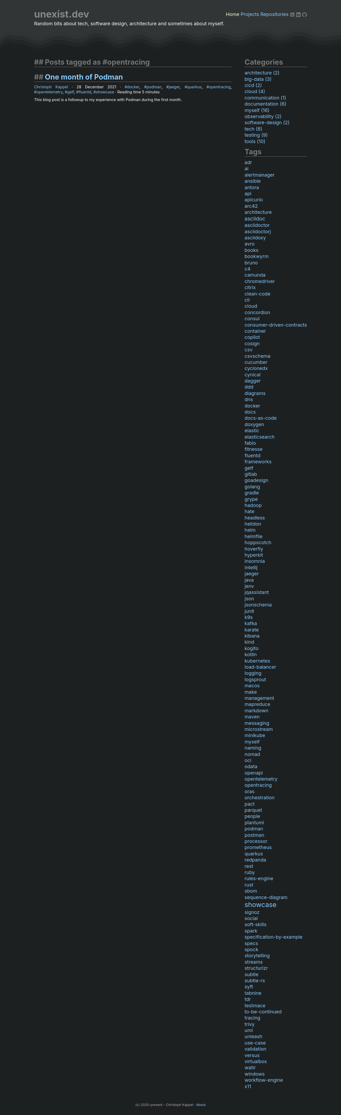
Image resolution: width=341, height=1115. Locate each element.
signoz (252, 912)
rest (249, 866)
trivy (249, 1024)
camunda (255, 275)
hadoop (253, 505)
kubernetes (257, 661)
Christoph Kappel (51, 87)
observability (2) (263, 116)
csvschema (257, 356)
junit (249, 611)
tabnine (253, 993)
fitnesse (254, 449)
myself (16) (257, 110)
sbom (251, 891)
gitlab (251, 474)
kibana (252, 636)
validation (255, 1049)
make (251, 692)
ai (246, 168)
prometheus (258, 847)
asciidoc (255, 218)
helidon (253, 524)
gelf (70, 92)
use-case (255, 1043)
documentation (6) (265, 104)
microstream (259, 729)
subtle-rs (255, 980)
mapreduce (257, 704)
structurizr (256, 968)
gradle (252, 493)
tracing (252, 1018)
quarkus (194, 87)
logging (253, 673)
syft (249, 986)
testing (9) (256, 135)
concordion (257, 312)
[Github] (304, 14)
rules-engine (259, 878)
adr (248, 162)
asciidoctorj (258, 231)
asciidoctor (257, 225)
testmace (255, 1005)
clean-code (257, 294)
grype (251, 499)
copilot (252, 337)
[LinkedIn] (299, 14)
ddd (249, 387)
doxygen (254, 424)
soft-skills (255, 924)
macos (252, 685)
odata (251, 766)
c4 (247, 269)
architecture (258, 212)
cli (247, 300)
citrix (250, 287)
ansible (253, 181)
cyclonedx (256, 368)
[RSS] (293, 14)
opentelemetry (49, 92)
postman (254, 835)
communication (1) (265, 98)
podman (154, 87)
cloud (251, 306)
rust (249, 885)
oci (248, 760)
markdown (256, 710)
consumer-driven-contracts (276, 325)
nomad (252, 754)
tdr (248, 999)
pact (249, 804)
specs (251, 943)
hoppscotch (258, 542)
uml (249, 1030)
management (259, 698)
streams (254, 962)
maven (252, 716)
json (249, 598)
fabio (250, 443)
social (251, 918)
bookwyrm (257, 256)
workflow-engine (264, 1080)
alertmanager (260, 175)
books (251, 250)
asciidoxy (255, 237)
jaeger (174, 87)
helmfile (253, 536)
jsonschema (258, 605)
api (248, 193)
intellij (251, 567)
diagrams (255, 393)
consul (252, 318)
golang (252, 486)
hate (249, 511)
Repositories (275, 14)
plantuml (254, 822)
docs (250, 412)
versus (252, 1055)
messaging (257, 723)
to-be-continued (263, 1011)
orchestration (260, 797)
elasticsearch (260, 437)
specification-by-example (273, 937)
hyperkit (254, 555)
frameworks (258, 461)
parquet (253, 810)
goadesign (256, 480)
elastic (252, 430)
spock (251, 949)
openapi (254, 773)
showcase (105, 92)
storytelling (257, 955)
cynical (253, 374)
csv (249, 349)
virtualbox (256, 1061)
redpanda (255, 860)
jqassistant (257, 592)
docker (133, 87)
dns (249, 399)
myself (252, 741)
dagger (253, 381)
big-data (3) (258, 79)
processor (256, 841)
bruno (251, 262)
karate (252, 630)
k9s (249, 617)
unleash (253, 1036)
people (252, 816)
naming (253, 748)
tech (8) (253, 129)
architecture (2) (262, 73)
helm (250, 530)
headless (255, 518)
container (255, 331)
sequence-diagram (266, 897)
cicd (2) (253, 85)
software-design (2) (267, 122)
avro (249, 244)
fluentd (85, 92)
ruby (250, 872)
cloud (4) (255, 91)
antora (252, 187)
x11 (248, 1086)
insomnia (255, 561)
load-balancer (260, 667)
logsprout (255, 679)
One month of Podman (84, 77)
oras (249, 791)
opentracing (220, 87)
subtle (251, 974)
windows (255, 1074)
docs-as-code (261, 418)
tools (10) (255, 141)
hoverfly (254, 549)
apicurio (254, 199)
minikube (255, 735)
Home (232, 14)
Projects (250, 14)
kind (249, 642)
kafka (251, 623)
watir (250, 1067)
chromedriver (260, 281)
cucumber (256, 362)
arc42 (251, 206)
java (249, 580)
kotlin (251, 654)
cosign (252, 343)
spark (251, 931)
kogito (251, 648)
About (201, 1105)
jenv (249, 586)
